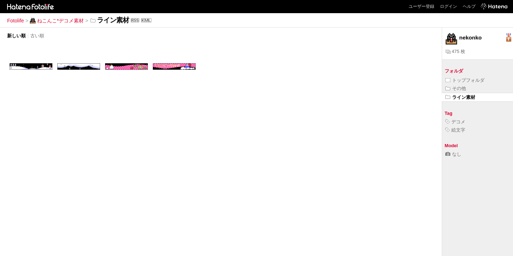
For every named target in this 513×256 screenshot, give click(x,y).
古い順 (37, 35)
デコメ (455, 121)
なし (453, 154)
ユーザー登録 (421, 6)
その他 (455, 88)
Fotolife (15, 20)
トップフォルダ (464, 80)
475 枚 (455, 51)
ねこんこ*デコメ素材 (57, 20)
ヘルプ (469, 6)
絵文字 (455, 130)
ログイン (448, 6)
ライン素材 (460, 97)
